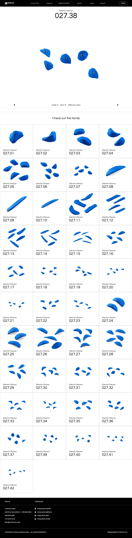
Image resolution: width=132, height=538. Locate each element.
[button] (39, 501)
